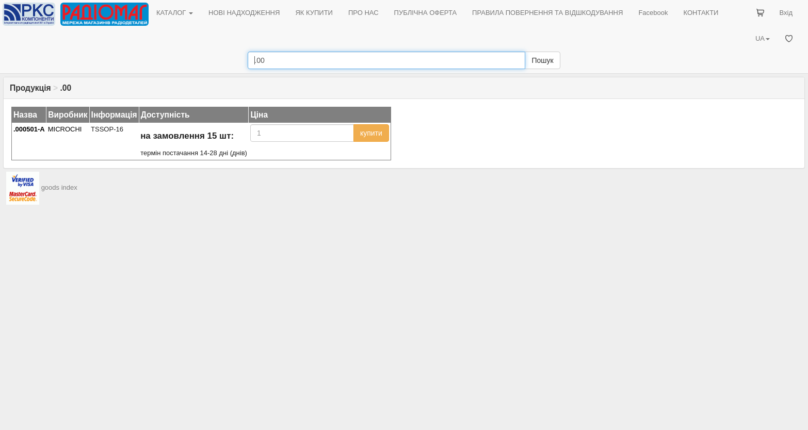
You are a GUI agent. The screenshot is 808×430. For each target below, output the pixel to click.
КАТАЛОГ (174, 12)
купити (371, 133)
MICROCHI (65, 129)
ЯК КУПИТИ (314, 12)
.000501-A (29, 129)
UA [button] (762, 38)
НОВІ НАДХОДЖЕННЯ (244, 12)
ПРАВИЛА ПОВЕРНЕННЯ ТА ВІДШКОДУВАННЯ (547, 12)
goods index (59, 187)
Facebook (653, 12)
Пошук (542, 60)
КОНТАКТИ (700, 12)
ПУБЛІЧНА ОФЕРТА (425, 12)
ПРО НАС (363, 12)
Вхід (786, 12)
